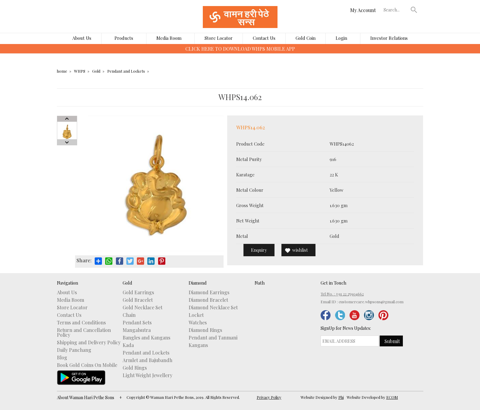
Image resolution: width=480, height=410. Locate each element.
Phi (341, 397)
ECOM (392, 397)
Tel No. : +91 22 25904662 (342, 293)
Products (124, 38)
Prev (67, 119)
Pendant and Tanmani (213, 337)
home (62, 71)
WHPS (79, 71)
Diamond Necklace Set (213, 307)
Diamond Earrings (209, 292)
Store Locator (219, 38)
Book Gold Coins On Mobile (87, 365)
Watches (198, 322)
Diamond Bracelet (208, 300)
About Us (81, 38)
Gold (96, 71)
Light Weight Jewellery (147, 375)
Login (341, 38)
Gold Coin (305, 38)
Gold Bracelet (138, 300)
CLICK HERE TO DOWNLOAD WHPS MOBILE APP (240, 49)
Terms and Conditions (81, 322)
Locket (196, 315)
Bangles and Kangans (146, 337)
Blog (62, 357)
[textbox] (396, 9)
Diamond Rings (205, 330)
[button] (414, 9)
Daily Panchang (74, 350)
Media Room (168, 38)
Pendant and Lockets (126, 71)
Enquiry (259, 250)
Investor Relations (389, 38)
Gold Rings (135, 367)
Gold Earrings (138, 292)
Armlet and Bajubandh (147, 360)
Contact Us (264, 38)
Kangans (198, 345)
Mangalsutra (137, 330)
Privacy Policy (269, 397)
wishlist (300, 250)
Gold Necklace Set (142, 307)
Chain (129, 315)
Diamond (198, 283)
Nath (260, 283)
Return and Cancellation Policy (84, 332)
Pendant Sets (137, 322)
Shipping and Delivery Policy (89, 342)
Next (67, 142)
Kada (128, 345)
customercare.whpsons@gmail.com (371, 301)
